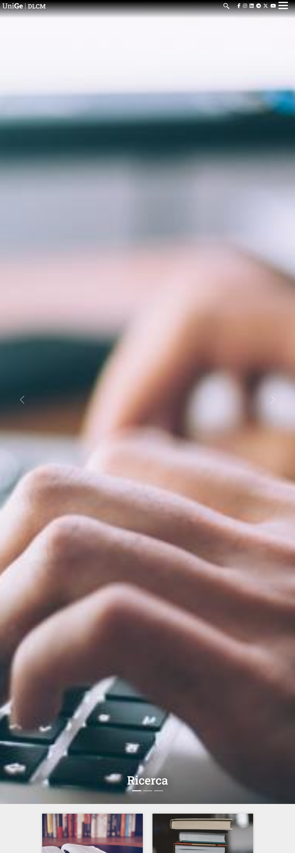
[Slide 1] (136, 790)
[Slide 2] (147, 790)
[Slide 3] (158, 790)
